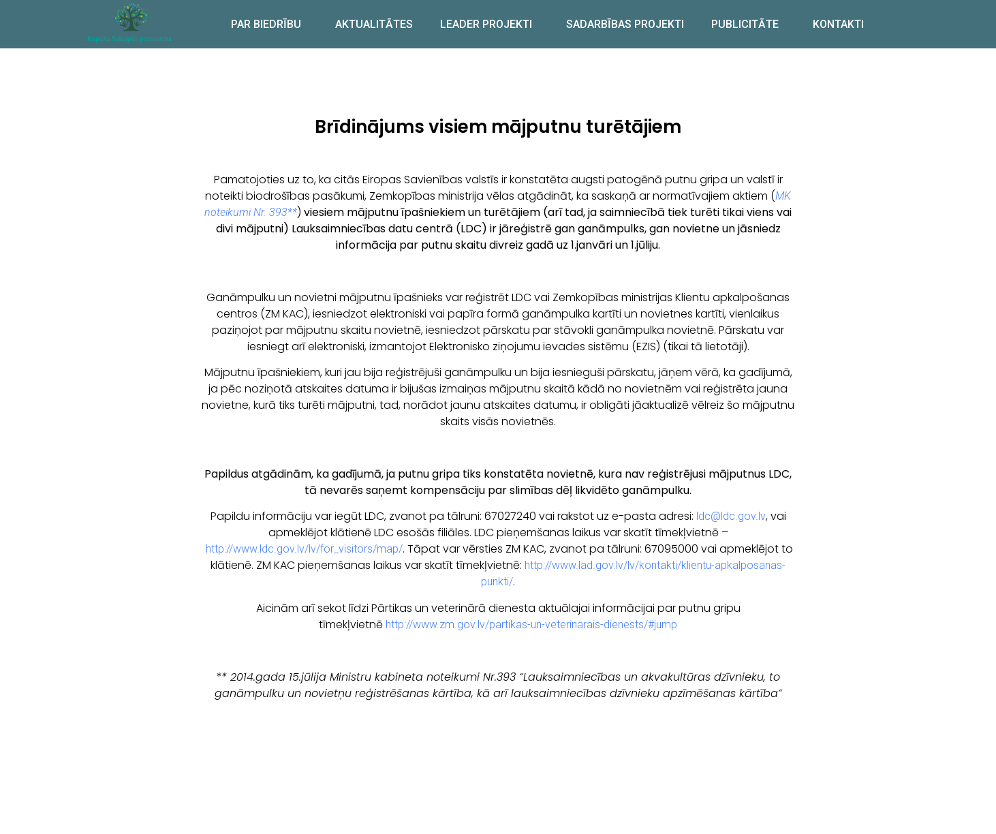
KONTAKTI (838, 24)
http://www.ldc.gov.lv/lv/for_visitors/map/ (304, 548)
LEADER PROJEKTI (489, 24)
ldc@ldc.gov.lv (731, 516)
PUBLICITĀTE (748, 24)
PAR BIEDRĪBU (269, 24)
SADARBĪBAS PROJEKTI (625, 24)
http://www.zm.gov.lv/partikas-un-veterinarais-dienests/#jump (531, 624)
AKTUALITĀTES (374, 24)
